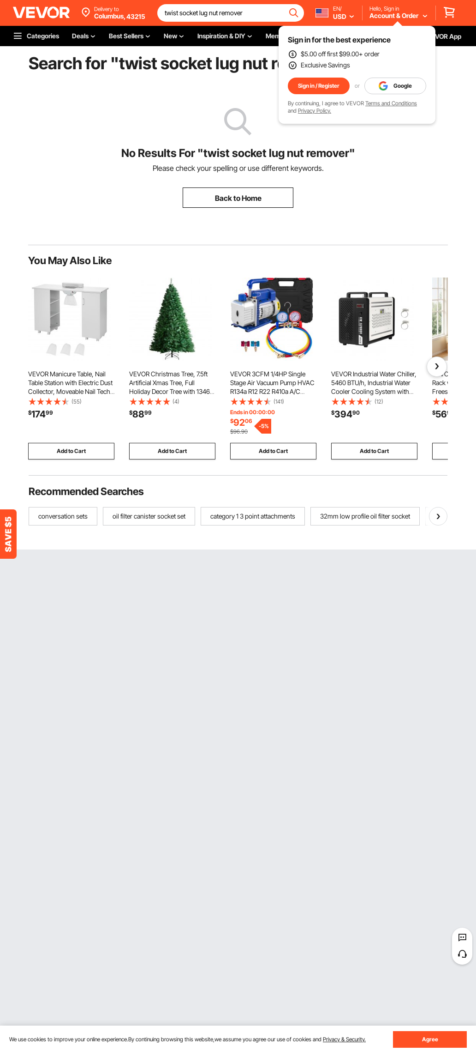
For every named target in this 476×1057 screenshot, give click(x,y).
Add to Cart (71, 450)
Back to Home (238, 198)
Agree (430, 1039)
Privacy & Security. (344, 1039)
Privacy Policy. (314, 110)
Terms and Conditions (391, 103)
